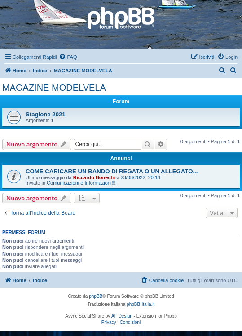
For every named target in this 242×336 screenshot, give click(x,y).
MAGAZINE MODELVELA (54, 88)
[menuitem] (68, 57)
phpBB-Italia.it (140, 304)
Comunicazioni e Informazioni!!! (81, 183)
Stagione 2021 (46, 114)
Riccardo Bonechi (94, 177)
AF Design (121, 316)
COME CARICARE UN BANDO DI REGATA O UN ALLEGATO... (112, 171)
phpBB (95, 296)
